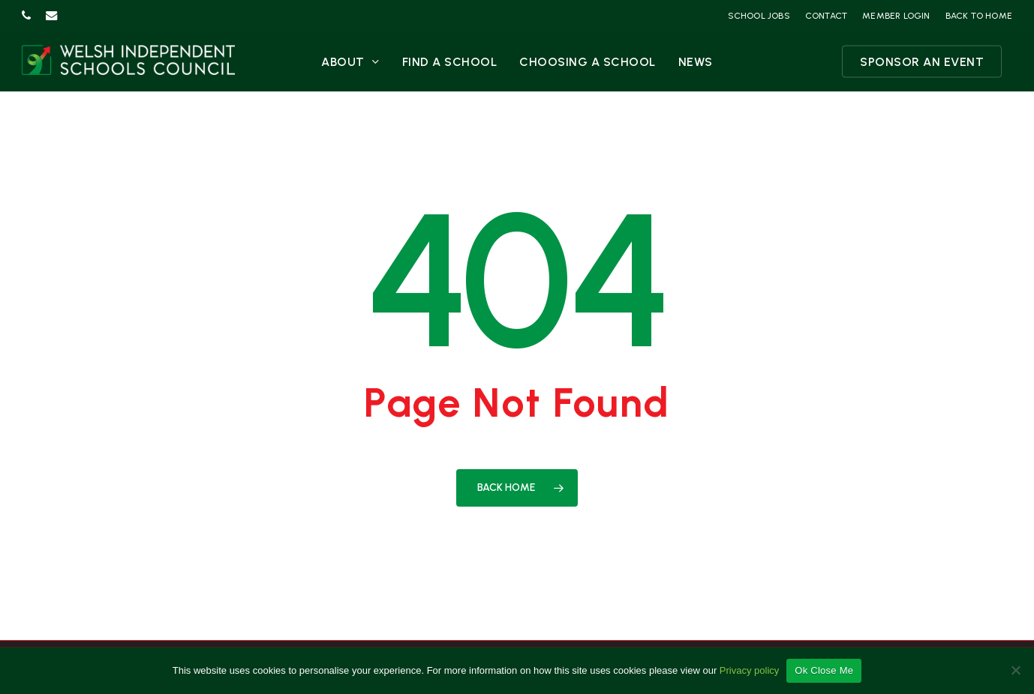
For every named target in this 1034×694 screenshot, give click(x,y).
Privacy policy (749, 670)
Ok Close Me (824, 670)
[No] (1015, 670)
